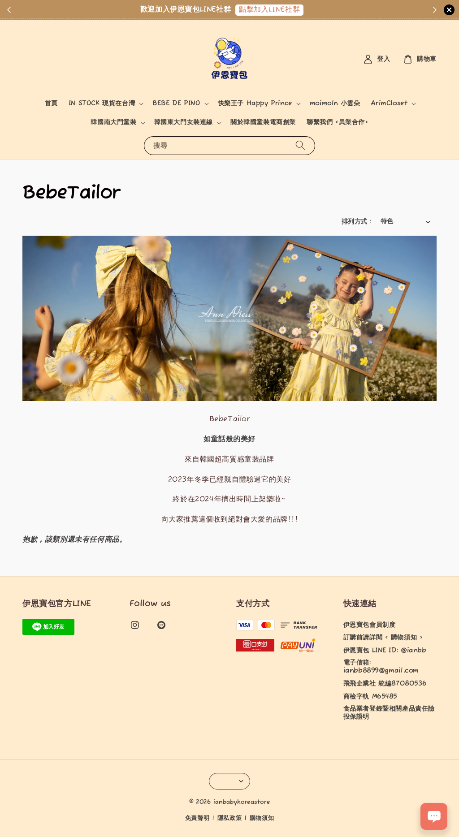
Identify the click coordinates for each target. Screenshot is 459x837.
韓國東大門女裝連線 (183, 122)
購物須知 (262, 818)
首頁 (51, 103)
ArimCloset (389, 103)
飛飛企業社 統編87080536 (385, 684)
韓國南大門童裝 (113, 122)
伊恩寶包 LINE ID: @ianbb (384, 651)
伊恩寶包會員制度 (369, 625)
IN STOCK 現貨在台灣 (102, 103)
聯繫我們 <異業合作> (337, 122)
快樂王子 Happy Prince (255, 103)
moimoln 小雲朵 (335, 103)
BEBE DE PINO (176, 103)
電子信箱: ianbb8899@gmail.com (381, 667)
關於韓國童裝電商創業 (263, 122)
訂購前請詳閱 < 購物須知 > (383, 638)
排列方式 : (356, 222)
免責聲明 (197, 818)
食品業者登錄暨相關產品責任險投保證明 (389, 713)
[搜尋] (300, 145)
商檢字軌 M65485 (370, 697)
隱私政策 (229, 818)
